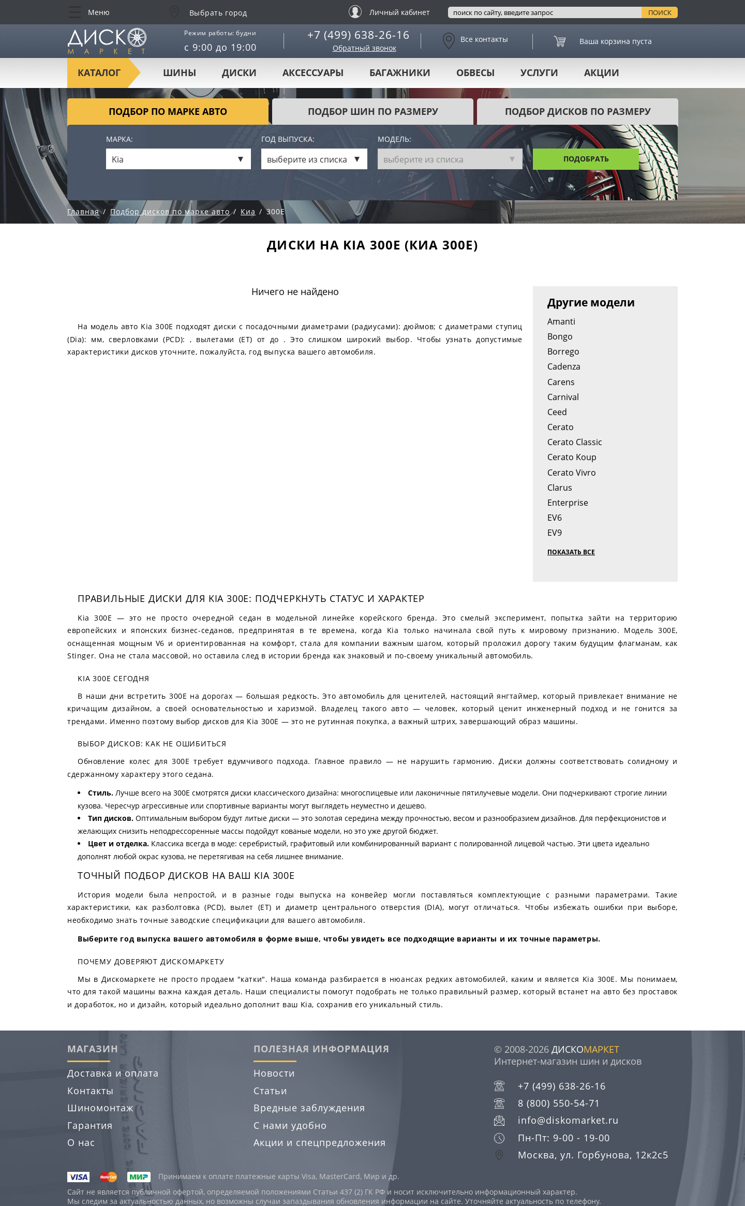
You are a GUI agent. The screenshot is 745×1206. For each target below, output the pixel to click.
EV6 (554, 517)
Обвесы (475, 72)
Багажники (399, 72)
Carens (561, 382)
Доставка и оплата (113, 1073)
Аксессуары (313, 72)
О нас (81, 1142)
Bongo (560, 336)
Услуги (539, 72)
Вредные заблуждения (309, 1107)
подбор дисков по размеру (578, 111)
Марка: (119, 139)
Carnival (563, 397)
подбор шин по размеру (373, 111)
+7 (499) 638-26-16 (358, 34)
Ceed (557, 412)
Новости (274, 1073)
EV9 (554, 532)
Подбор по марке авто (168, 111)
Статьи (270, 1090)
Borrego (563, 351)
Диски (239, 72)
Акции (601, 72)
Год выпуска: (288, 139)
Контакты (90, 1090)
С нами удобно (290, 1125)
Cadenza (563, 366)
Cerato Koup (572, 457)
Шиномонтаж (100, 1107)
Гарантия (90, 1125)
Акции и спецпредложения (320, 1142)
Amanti (561, 321)
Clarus (559, 487)
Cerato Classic (574, 442)
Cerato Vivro (571, 472)
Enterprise (567, 502)
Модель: (394, 139)
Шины (179, 72)
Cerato (560, 427)
